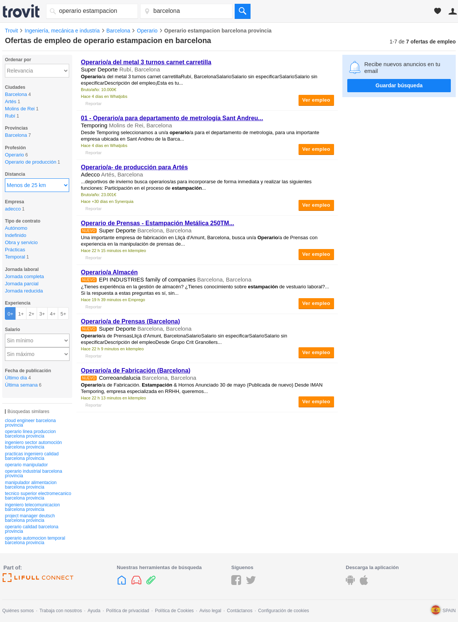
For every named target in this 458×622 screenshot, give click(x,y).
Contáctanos (239, 610)
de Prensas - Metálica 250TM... (157, 223)
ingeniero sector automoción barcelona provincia (33, 444)
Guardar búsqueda (399, 85)
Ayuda (94, 610)
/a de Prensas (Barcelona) (130, 321)
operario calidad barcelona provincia (31, 529)
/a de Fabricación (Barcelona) (135, 370)
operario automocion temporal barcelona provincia (35, 540)
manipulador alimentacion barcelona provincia (31, 484)
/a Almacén (109, 272)
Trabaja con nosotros (60, 610)
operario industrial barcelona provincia (33, 473)
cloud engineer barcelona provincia (30, 422)
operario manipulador (26, 465)
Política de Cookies (174, 610)
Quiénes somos (18, 610)
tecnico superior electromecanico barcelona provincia (38, 495)
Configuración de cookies (283, 610)
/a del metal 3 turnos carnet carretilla (146, 62)
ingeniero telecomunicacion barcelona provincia (32, 507)
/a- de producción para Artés (134, 167)
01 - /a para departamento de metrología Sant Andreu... (172, 118)
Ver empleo (316, 100)
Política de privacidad (127, 610)
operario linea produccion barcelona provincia (30, 433)
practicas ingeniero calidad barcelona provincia (32, 456)
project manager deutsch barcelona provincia (30, 518)
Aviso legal (210, 610)
